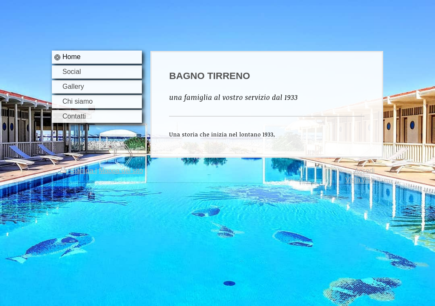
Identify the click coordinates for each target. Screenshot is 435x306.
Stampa (77, 170)
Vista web (360, 180)
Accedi (364, 170)
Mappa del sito (121, 170)
